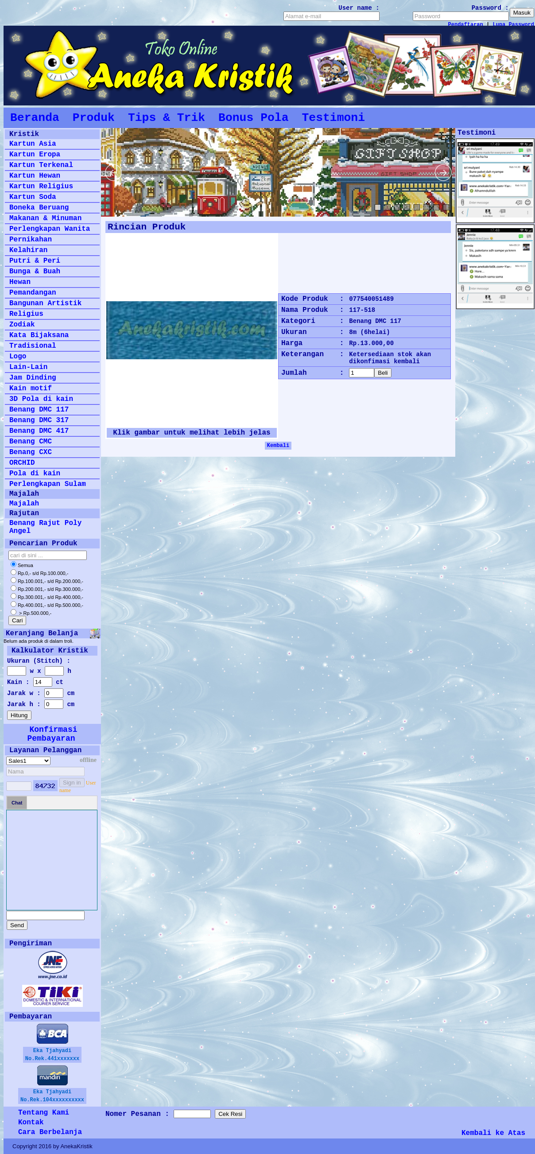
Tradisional (32, 346)
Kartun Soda (32, 197)
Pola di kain (34, 474)
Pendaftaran (465, 25)
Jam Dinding (32, 378)
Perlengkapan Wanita (49, 229)
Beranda (34, 117)
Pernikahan (30, 240)
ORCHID (22, 463)
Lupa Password (513, 25)
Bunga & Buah (34, 272)
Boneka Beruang (39, 208)
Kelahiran (28, 250)
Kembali (278, 446)
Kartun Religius (41, 186)
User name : (358, 8)
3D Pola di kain (41, 399)
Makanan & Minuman (45, 218)
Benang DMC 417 (39, 431)
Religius (26, 314)
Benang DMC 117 (39, 410)
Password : (490, 8)
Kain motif (30, 388)
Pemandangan (32, 293)
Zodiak (22, 325)
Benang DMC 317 (39, 420)
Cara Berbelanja (50, 1132)
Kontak (31, 1123)
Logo (17, 357)
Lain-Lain (28, 367)
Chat (17, 802)
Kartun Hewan (34, 176)
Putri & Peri (34, 261)
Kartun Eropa (34, 155)
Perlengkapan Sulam (47, 484)
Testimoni (333, 117)
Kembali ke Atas (493, 1133)
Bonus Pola (253, 117)
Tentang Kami (43, 1113)
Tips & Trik (166, 117)
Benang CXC (30, 452)
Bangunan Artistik (45, 303)
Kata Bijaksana (39, 335)
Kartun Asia (32, 144)
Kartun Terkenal (41, 165)
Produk (94, 117)
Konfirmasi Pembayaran (52, 734)
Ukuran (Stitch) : (38, 660)
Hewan (20, 282)
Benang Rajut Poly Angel (45, 527)
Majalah (24, 504)
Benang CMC (30, 442)
